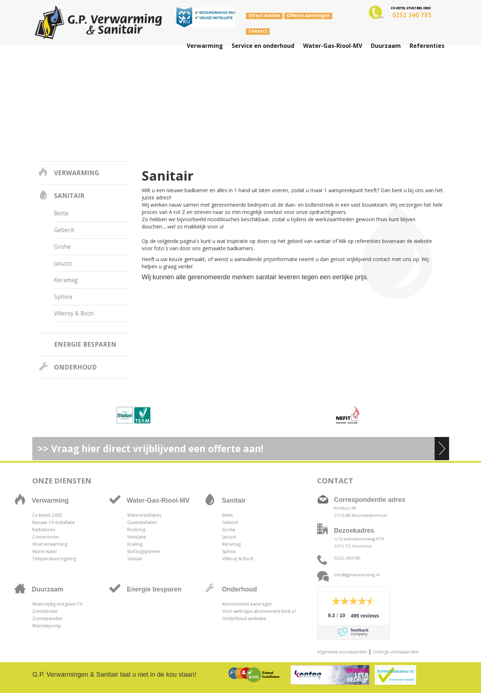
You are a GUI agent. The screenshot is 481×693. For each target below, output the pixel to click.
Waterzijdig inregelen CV (57, 604)
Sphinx (63, 297)
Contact (258, 31)
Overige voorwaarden (395, 652)
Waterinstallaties (144, 515)
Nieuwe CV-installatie (53, 522)
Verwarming (76, 172)
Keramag (66, 280)
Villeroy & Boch (74, 313)
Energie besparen (85, 344)
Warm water (44, 551)
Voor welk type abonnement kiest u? (259, 611)
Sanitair (69, 195)
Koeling (134, 544)
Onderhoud (75, 367)
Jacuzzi (63, 263)
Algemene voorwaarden (342, 652)
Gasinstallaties (142, 522)
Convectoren (45, 537)
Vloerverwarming (49, 544)
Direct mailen (264, 15)
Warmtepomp (46, 626)
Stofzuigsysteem (144, 551)
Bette (61, 213)
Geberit (64, 230)
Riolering (136, 530)
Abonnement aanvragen (247, 604)
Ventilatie (136, 537)
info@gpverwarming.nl (357, 574)
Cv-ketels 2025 (47, 515)
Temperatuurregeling (54, 559)
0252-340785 (347, 558)
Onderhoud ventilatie (244, 618)
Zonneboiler (45, 611)
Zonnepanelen (47, 618)
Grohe (62, 247)
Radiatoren (43, 530)
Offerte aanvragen (308, 15)
